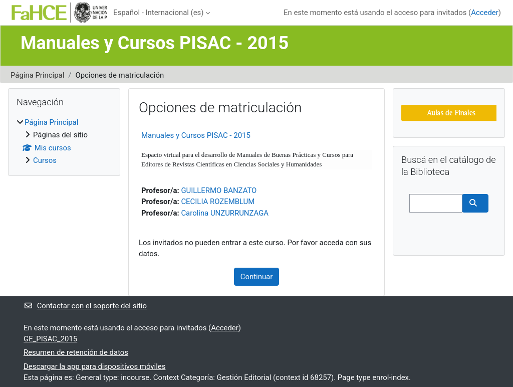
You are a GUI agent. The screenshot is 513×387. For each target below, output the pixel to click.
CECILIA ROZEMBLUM (217, 201)
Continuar (256, 276)
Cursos (45, 160)
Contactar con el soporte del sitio (85, 305)
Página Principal (37, 75)
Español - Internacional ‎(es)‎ (158, 12)
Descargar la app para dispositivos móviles (94, 366)
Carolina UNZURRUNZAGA (225, 213)
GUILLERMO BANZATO (218, 190)
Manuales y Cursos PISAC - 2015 (195, 135)
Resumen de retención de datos (76, 352)
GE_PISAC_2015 (50, 338)
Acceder (484, 12)
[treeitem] (64, 141)
